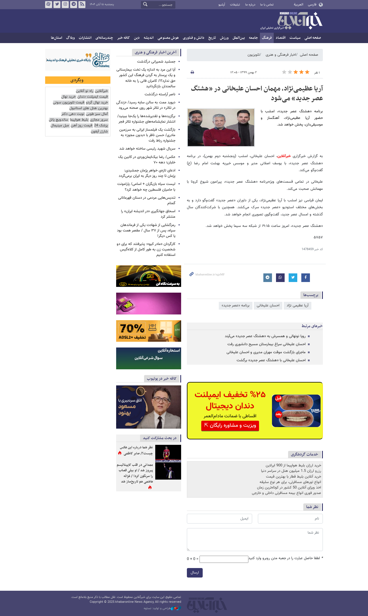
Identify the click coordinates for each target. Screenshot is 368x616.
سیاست (295, 38)
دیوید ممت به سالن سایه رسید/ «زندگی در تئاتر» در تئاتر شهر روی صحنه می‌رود (145, 105)
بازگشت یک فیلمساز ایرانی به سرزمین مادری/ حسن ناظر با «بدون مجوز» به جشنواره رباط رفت (147, 135)
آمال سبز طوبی (97, 114)
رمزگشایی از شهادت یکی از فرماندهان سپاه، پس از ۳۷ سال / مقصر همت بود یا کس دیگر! (146, 230)
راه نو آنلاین (84, 91)
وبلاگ (70, 38)
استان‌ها (56, 38)
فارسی (312, 4)
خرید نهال (68, 97)
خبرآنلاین (291, 21)
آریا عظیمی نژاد (297, 305)
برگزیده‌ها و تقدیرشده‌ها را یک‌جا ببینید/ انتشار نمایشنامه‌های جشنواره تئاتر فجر (146, 119)
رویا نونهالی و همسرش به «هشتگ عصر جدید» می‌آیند (265, 336)
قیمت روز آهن (81, 125)
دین (137, 38)
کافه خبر (123, 38)
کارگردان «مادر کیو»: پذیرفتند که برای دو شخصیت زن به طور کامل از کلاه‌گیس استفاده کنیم (146, 249)
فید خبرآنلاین (82, 4)
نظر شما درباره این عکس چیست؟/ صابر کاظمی (136, 451)
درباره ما (250, 4)
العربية (298, 4)
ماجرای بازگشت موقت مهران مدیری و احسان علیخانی (266, 352)
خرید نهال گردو (97, 102)
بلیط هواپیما (79, 120)
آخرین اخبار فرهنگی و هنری (156, 52)
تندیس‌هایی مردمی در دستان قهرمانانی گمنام (146, 200)
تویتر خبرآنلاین (57, 4)
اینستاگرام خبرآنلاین (65, 4)
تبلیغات (235, 4)
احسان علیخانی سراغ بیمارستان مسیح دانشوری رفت (266, 344)
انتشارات (85, 38)
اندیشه (149, 38)
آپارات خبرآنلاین (48, 4)
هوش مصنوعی (168, 38)
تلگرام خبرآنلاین (73, 4)
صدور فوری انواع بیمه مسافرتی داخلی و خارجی (286, 493)
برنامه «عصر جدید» (236, 305)
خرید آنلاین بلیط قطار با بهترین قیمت (293, 477)
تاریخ (212, 38)
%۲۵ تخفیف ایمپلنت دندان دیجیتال (230, 400)
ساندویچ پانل (58, 120)
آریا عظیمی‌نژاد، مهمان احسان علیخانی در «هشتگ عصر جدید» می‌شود (257, 93)
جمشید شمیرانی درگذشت (156, 62)
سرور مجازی (99, 120)
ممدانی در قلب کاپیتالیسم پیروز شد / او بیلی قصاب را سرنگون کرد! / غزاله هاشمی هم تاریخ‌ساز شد (135, 473)
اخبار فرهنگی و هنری (281, 55)
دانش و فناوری (193, 38)
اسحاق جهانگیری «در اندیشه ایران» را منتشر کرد (148, 214)
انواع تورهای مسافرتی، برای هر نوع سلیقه (290, 482)
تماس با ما (267, 4)
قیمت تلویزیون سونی (68, 102)
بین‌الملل (239, 38)
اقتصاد (280, 38)
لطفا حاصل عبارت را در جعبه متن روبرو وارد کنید (285, 558)
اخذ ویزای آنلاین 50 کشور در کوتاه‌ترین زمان (289, 488)
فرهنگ (267, 38)
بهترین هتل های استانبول (88, 108)
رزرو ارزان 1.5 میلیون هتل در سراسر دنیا (291, 471)
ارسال (195, 573)
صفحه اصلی (312, 38)
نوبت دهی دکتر (72, 114)
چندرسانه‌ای (104, 38)
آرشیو (221, 4)
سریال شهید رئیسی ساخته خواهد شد (147, 149)
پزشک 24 (101, 125)
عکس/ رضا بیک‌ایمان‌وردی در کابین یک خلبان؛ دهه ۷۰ (146, 159)
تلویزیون (254, 55)
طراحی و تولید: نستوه (162, 608)
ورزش (224, 38)
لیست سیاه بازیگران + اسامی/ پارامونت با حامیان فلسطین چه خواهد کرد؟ (146, 186)
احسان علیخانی (268, 305)
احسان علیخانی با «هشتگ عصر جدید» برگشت (271, 360)
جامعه (253, 38)
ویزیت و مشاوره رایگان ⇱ (230, 426)
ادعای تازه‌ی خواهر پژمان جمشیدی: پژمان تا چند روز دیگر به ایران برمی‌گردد (147, 173)
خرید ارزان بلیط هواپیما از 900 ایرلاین (293, 465)
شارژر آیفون (99, 131)
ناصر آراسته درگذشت (160, 94)
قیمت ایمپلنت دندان (92, 97)
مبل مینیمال (60, 125)
